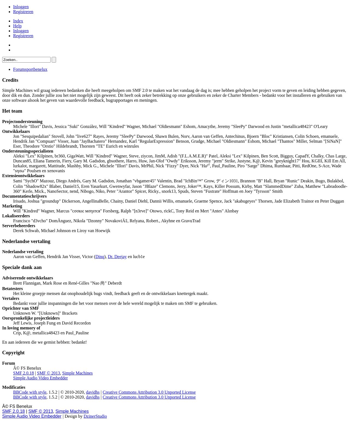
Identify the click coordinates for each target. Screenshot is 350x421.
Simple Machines (77, 373)
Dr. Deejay (117, 256)
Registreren (23, 11)
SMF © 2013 (48, 373)
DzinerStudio (95, 416)
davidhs (93, 392)
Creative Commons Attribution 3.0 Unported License (149, 392)
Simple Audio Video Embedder (40, 378)
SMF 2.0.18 (23, 373)
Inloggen (21, 6)
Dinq (99, 256)
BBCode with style (29, 392)
